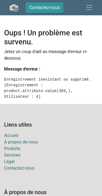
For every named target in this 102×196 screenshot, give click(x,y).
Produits (12, 148)
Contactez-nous (44, 7)
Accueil (11, 135)
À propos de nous (21, 142)
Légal (9, 161)
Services (12, 155)
